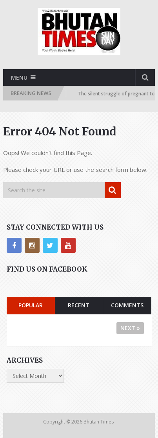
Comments (127, 305)
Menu (19, 77)
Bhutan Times (99, 421)
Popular (30, 305)
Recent (78, 305)
